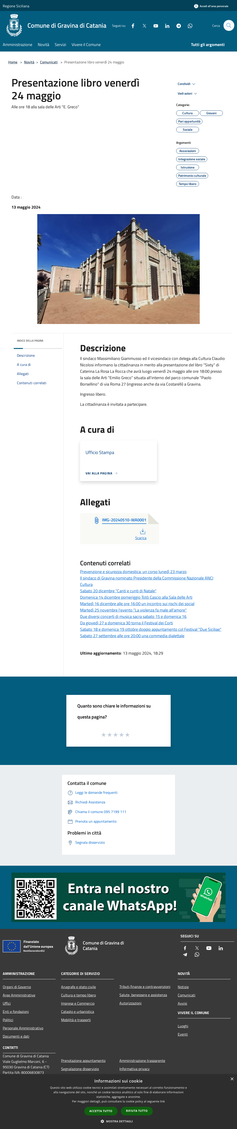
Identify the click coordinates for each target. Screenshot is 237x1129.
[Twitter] (142, 25)
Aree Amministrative (19, 995)
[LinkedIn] (165, 25)
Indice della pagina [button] (30, 340)
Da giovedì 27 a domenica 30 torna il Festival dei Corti (126, 623)
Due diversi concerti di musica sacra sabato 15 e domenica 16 (133, 616)
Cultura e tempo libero (78, 995)
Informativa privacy (134, 1069)
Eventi (183, 1034)
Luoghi (183, 1026)
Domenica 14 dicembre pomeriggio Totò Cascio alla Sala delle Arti (136, 597)
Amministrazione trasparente (142, 1060)
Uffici (7, 1003)
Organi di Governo (17, 987)
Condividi (187, 84)
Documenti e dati (16, 1036)
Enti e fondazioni (16, 1011)
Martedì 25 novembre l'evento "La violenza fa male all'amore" (133, 610)
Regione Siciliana (16, 6)
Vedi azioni (188, 93)
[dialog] (118, 1101)
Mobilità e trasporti (76, 1020)
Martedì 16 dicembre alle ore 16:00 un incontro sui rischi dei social (137, 604)
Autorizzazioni (130, 1003)
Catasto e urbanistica (77, 1011)
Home (12, 62)
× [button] (232, 1079)
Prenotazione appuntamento (83, 1060)
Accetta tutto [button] (100, 1111)
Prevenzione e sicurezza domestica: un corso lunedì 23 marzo (133, 572)
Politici (8, 1020)
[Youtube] (153, 25)
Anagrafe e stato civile (78, 987)
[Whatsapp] (188, 25)
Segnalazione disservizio (80, 1069)
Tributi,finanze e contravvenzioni (144, 986)
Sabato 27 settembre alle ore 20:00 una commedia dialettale (132, 636)
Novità (29, 62)
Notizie (183, 987)
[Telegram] (176, 25)
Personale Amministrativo (23, 1028)
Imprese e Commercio (77, 1003)
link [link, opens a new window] (162, 1101)
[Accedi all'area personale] (211, 6)
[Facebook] (130, 25)
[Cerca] (228, 25)
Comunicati (49, 62)
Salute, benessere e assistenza (143, 995)
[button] (118, 1121)
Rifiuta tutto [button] (137, 1111)
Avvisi (182, 1003)
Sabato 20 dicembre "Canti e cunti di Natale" (118, 591)
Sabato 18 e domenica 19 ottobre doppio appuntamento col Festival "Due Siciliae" (150, 629)
